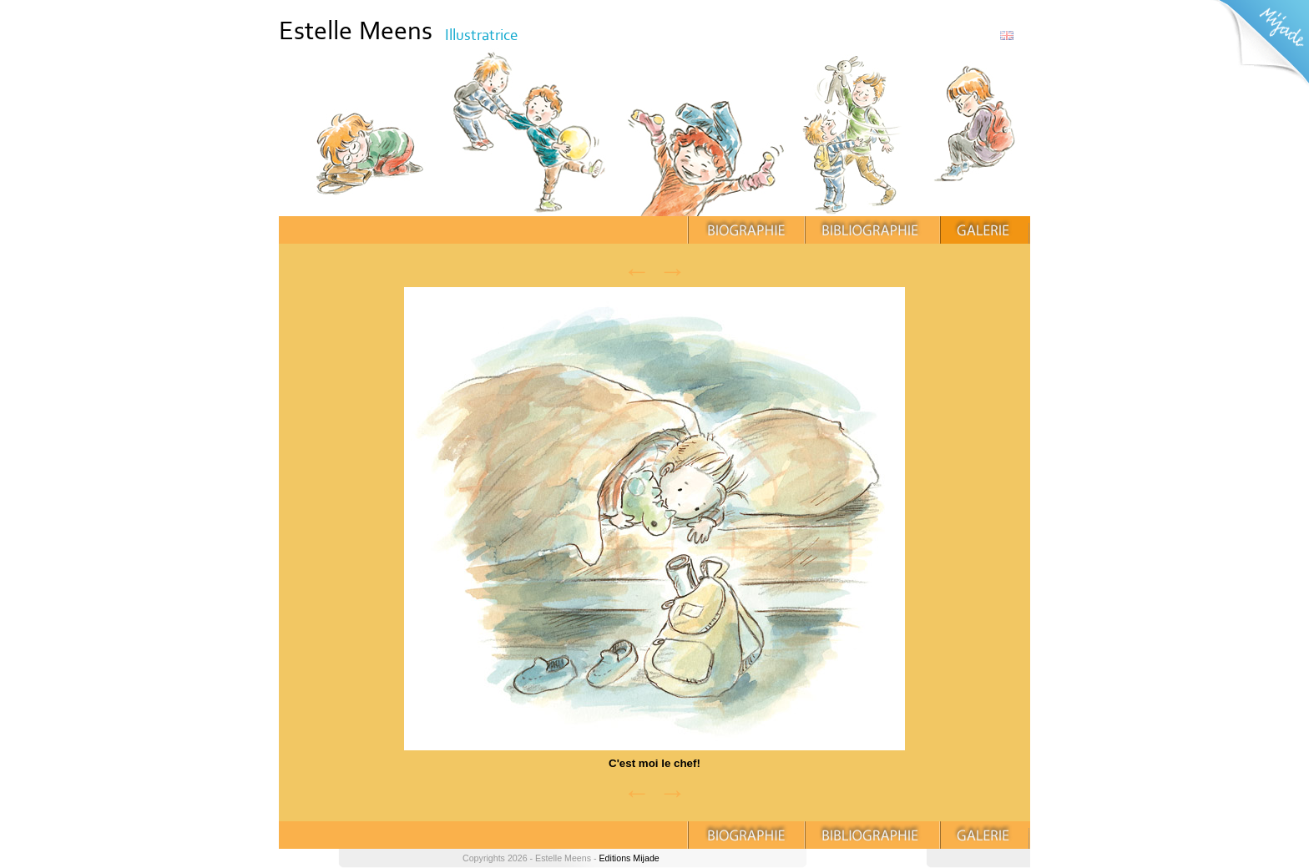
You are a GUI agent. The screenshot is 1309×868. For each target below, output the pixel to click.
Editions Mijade (629, 858)
